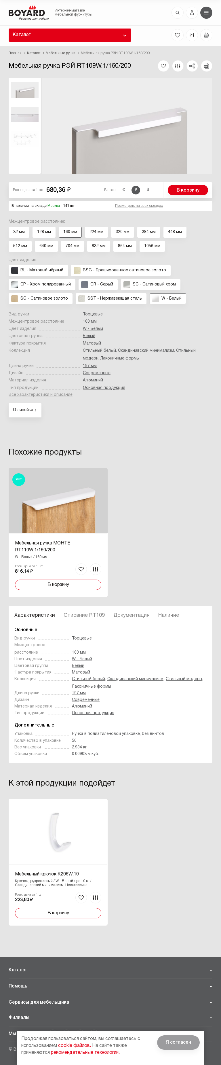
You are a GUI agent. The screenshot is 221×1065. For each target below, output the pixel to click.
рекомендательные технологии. (85, 1053)
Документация (131, 615)
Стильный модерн (184, 679)
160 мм (90, 322)
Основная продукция (104, 388)
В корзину (188, 190)
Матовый (92, 343)
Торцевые (93, 314)
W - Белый (93, 329)
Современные (96, 373)
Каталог (22, 35)
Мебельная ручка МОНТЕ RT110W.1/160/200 (42, 546)
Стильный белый (99, 351)
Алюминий (93, 380)
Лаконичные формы (120, 358)
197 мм (90, 366)
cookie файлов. (74, 1046)
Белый (89, 336)
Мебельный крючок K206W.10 (47, 874)
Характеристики (34, 615)
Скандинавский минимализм (146, 351)
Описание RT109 (84, 615)
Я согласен (178, 1043)
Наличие (168, 615)
